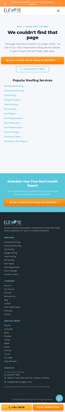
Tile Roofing (9, 249)
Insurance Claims (11, 274)
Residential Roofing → (15, 86)
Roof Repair (9, 263)
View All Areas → (11, 361)
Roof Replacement (12, 267)
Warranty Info (9, 296)
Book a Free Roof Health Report (32, 60)
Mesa (6, 332)
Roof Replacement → (14, 118)
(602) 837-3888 (13, 375)
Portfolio (7, 292)
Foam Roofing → (12, 104)
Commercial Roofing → (15, 90)
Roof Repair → (11, 113)
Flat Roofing (9, 260)
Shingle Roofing (10, 253)
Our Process (9, 289)
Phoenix (7, 325)
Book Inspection (48, 407)
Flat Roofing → (11, 109)
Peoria (6, 347)
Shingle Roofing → (13, 99)
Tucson (7, 354)
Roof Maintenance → (14, 127)
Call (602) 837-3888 (32, 69)
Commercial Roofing (12, 245)
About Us (8, 285)
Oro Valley (8, 357)
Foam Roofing (10, 256)
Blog (6, 300)
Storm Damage (10, 271)
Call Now (17, 407)
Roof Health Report (12, 307)
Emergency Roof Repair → (17, 141)
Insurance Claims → (13, 136)
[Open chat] (59, 398)
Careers (7, 314)
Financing (8, 310)
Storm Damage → (12, 132)
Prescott (7, 350)
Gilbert (6, 343)
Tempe (7, 340)
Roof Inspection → (13, 122)
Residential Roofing (12, 242)
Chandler (7, 336)
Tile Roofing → (11, 95)
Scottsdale (8, 329)
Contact (7, 303)
